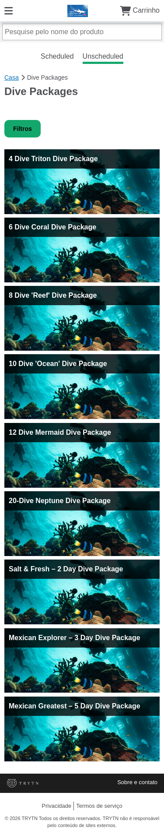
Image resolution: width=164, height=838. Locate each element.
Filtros (22, 128)
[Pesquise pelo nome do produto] (82, 32)
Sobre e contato (137, 782)
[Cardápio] (8, 10)
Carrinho (140, 10)
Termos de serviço (99, 806)
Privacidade (56, 806)
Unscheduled (103, 56)
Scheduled (57, 56)
